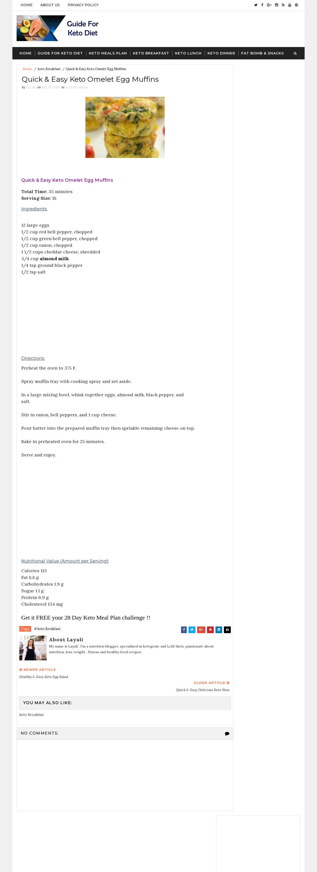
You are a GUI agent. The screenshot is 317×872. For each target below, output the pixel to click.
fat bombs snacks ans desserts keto (250, 473)
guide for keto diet (237, 482)
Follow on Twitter (260, 153)
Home (26, 5)
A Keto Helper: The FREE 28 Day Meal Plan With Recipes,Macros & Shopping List (267, 361)
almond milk (54, 256)
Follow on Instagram (260, 173)
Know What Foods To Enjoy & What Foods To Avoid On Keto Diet (269, 404)
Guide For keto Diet (59, 49)
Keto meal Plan (267, 499)
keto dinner (270, 490)
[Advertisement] (115, 308)
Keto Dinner (221, 49)
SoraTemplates (49, 863)
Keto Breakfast (150, 49)
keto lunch (231, 499)
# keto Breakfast (47, 627)
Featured (280, 220)
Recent (237, 220)
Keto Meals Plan (107, 49)
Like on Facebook (260, 163)
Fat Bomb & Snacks (262, 49)
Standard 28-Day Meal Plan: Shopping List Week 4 (267, 381)
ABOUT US (49, 5)
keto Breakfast (48, 66)
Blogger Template (107, 863)
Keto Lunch (188, 49)
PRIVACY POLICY (82, 5)
